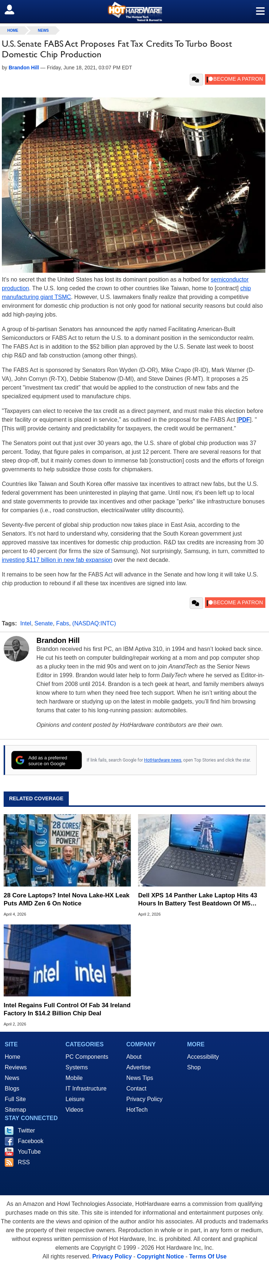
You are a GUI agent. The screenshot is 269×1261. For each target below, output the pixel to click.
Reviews (16, 1067)
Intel (25, 623)
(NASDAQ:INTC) (94, 623)
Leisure (75, 1099)
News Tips (139, 1078)
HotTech (137, 1110)
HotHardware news (162, 760)
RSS (24, 1162)
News (43, 30)
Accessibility (203, 1057)
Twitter (26, 1130)
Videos (74, 1110)
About (134, 1057)
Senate (44, 623)
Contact (136, 1088)
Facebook (30, 1141)
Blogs (12, 1088)
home (12, 30)
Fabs (62, 623)
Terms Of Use (207, 1256)
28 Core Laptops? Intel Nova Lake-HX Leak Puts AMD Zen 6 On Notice (67, 899)
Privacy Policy (144, 1099)
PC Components (87, 1057)
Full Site (15, 1099)
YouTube (29, 1152)
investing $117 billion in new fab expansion (57, 560)
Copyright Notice (160, 1256)
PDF (244, 420)
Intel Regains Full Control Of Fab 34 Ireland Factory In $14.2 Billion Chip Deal (67, 1009)
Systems (77, 1067)
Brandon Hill (58, 640)
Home (12, 1057)
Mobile (74, 1078)
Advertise (138, 1067)
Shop (194, 1067)
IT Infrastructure (86, 1088)
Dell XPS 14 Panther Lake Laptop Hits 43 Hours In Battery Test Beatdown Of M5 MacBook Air (197, 900)
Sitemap (15, 1110)
